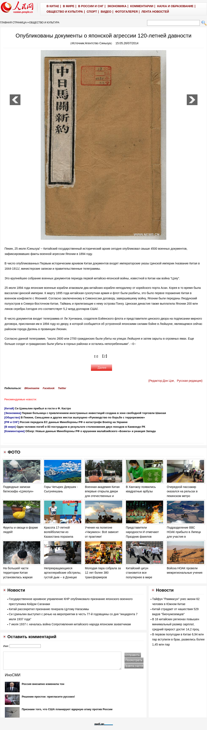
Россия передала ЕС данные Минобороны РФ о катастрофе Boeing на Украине (74, 422)
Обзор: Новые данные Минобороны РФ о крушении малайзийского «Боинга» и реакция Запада (90, 431)
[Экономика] (12, 413)
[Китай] (9, 408)
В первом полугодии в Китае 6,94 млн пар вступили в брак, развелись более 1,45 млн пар (178, 639)
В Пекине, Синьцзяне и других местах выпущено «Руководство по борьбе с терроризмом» (83, 417)
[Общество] (12, 417)
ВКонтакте (31, 388)
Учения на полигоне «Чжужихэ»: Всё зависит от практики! (102, 532)
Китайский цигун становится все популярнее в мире (139, 573)
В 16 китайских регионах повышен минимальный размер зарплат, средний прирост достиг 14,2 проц (175, 624)
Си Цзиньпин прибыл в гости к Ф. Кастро (43, 408)
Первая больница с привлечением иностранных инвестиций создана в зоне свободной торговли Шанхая (94, 413)
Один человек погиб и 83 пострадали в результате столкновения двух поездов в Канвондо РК (81, 426)
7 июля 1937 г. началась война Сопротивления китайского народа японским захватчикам (70, 624)
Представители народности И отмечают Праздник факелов (142, 532)
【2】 (104, 356)
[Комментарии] (14, 431)
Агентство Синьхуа (98, 43)
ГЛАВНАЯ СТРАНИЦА (13, 22)
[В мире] (10, 426)
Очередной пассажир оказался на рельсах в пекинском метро (182, 491)
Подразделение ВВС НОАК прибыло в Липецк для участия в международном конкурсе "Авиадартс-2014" (184, 536)
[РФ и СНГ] (11, 422)
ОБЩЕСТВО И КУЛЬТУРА (44, 22)
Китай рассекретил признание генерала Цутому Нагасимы (49, 609)
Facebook (48, 388)
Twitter (62, 388)
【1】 (96, 356)
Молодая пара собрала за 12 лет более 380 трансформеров (103, 573)
